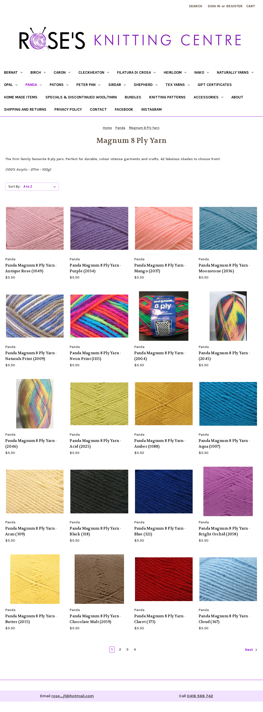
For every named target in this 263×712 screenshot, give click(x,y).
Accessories (208, 97)
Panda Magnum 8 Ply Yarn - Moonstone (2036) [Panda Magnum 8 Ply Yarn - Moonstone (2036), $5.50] (224, 268)
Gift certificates (215, 84)
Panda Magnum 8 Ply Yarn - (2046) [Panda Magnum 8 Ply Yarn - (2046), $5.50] (31, 443)
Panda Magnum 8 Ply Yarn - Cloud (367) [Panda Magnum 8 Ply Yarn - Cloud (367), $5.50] (224, 619)
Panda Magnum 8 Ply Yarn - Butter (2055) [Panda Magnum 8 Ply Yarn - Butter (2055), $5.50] (31, 619)
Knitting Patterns (167, 97)
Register (234, 6)
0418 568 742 (200, 696)
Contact (98, 109)
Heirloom (175, 72)
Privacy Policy (68, 109)
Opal (10, 84)
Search (195, 6)
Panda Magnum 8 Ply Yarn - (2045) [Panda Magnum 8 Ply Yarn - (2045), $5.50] (224, 356)
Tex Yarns (177, 84)
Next (251, 649)
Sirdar (117, 84)
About (237, 97)
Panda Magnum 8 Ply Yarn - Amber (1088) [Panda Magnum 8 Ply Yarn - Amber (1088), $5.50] (160, 443)
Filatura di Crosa (136, 72)
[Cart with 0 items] (251, 6)
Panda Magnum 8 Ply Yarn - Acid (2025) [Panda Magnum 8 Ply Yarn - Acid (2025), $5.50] (95, 443)
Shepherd (145, 84)
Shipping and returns (25, 109)
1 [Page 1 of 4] (112, 649)
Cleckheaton (93, 72)
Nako (201, 72)
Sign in (214, 6)
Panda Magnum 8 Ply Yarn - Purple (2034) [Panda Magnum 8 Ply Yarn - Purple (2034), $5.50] (95, 268)
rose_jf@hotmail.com (72, 696)
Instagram (151, 109)
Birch (38, 72)
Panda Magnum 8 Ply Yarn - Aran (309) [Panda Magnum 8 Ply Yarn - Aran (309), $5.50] (31, 531)
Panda (33, 84)
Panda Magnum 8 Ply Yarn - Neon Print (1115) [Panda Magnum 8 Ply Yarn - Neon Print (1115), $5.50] (95, 356)
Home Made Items (20, 97)
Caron (62, 72)
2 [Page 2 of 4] (120, 649)
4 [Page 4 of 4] (135, 649)
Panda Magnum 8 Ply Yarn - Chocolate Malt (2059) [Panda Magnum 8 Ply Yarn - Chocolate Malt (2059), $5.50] (95, 619)
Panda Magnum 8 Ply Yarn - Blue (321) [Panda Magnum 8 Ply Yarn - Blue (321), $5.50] (160, 531)
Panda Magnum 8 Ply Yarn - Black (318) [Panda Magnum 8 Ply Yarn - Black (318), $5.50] (95, 531)
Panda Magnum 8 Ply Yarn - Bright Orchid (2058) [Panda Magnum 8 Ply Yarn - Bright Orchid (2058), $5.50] (224, 531)
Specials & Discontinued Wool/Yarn (81, 97)
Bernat (13, 72)
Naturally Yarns (235, 72)
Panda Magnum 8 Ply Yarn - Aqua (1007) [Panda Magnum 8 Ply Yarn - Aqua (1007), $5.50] (224, 443)
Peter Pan (88, 84)
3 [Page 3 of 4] (127, 649)
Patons (59, 84)
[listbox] (41, 186)
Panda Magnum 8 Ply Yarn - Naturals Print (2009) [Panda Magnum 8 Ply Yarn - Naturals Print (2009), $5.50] (31, 356)
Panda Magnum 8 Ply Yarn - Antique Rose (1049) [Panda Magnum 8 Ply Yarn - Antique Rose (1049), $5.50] (31, 268)
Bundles (133, 97)
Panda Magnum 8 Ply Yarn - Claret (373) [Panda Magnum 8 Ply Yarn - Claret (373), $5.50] (160, 619)
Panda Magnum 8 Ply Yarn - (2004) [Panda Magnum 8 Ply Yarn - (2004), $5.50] (160, 356)
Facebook (124, 109)
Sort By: (14, 186)
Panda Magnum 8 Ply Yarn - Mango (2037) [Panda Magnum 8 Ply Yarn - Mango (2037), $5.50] (160, 268)
